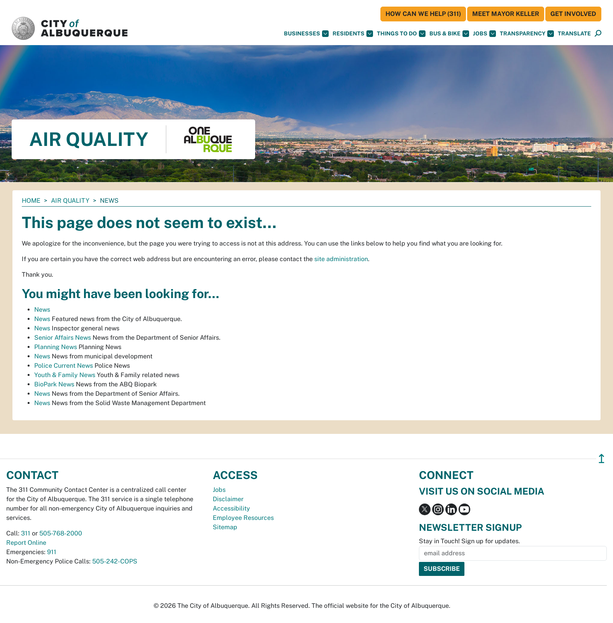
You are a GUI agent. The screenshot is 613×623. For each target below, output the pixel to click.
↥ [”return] (601, 458)
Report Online (26, 542)
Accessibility (231, 508)
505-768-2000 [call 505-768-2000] (60, 533)
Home (31, 200)
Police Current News (63, 365)
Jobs (484, 33)
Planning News (55, 347)
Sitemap (225, 527)
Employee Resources (243, 517)
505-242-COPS (114, 561)
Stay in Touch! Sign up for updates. (469, 541)
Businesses (306, 33)
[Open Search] (598, 34)
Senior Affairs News (62, 337)
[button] (574, 33)
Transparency (527, 33)
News (42, 309)
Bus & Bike (449, 33)
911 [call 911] (51, 552)
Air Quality (70, 200)
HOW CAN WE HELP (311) (423, 14)
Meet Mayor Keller (505, 14)
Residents (353, 33)
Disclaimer (228, 499)
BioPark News (54, 384)
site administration (341, 259)
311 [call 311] (25, 533)
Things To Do (401, 33)
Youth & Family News (64, 375)
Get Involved (573, 14)
